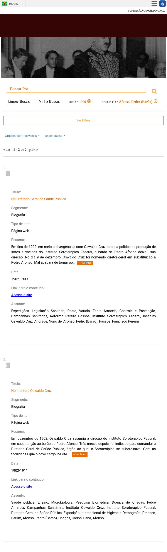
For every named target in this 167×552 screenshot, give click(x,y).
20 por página (55, 135)
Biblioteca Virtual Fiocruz (69, 27)
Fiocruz (13, 10)
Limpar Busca (19, 101)
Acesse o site (21, 295)
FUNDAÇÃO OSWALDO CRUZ (146, 10)
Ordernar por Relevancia (22, 135)
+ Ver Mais (85, 262)
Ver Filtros (83, 120)
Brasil (13, 3)
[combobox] (83, 92)
